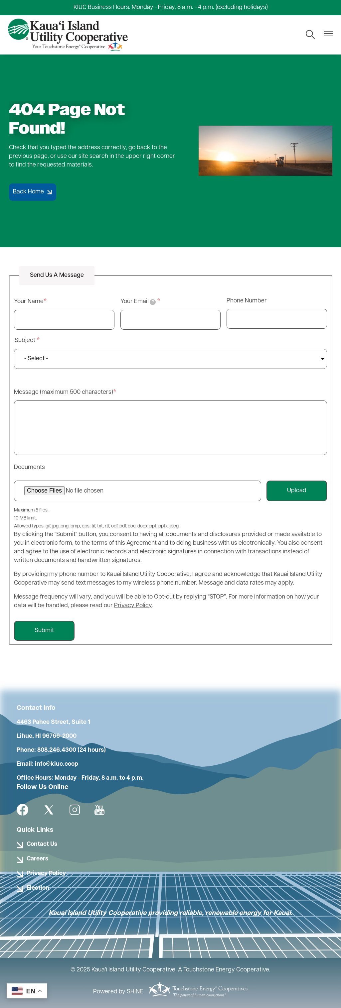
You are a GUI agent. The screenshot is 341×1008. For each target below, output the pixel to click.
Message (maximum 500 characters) (63, 392)
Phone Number (247, 301)
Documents (29, 467)
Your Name (29, 301)
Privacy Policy (133, 606)
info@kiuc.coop (56, 764)
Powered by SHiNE (118, 992)
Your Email (138, 301)
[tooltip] (153, 302)
